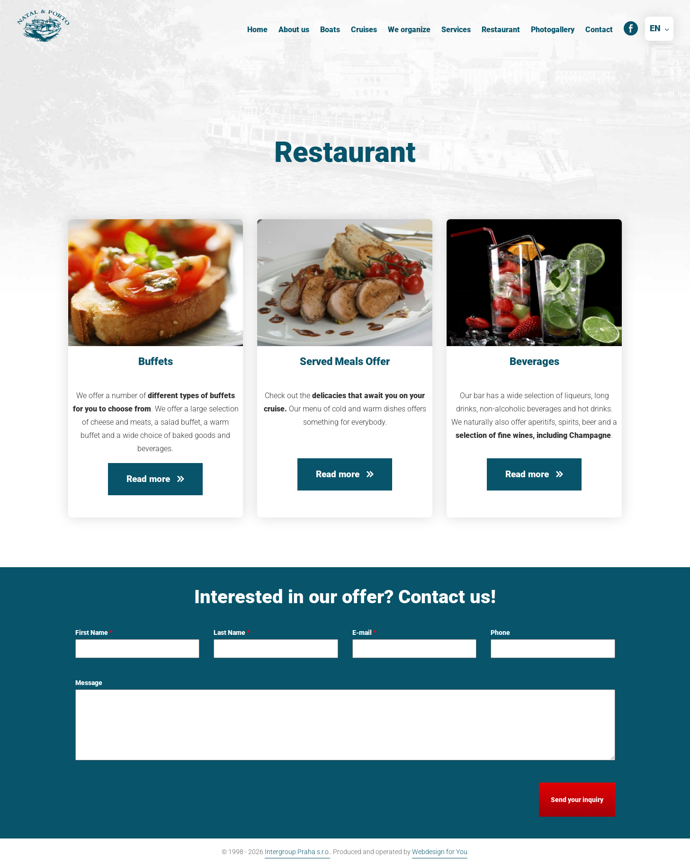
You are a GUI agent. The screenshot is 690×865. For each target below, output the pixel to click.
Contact (599, 29)
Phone (500, 632)
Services (456, 29)
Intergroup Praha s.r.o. (297, 852)
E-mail (364, 632)
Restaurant (501, 29)
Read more (155, 478)
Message (88, 683)
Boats (330, 29)
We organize (409, 29)
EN (655, 28)
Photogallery (552, 29)
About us (293, 29)
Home (257, 29)
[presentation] (147, 801)
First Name (94, 632)
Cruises (364, 29)
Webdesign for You (439, 852)
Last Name (232, 632)
